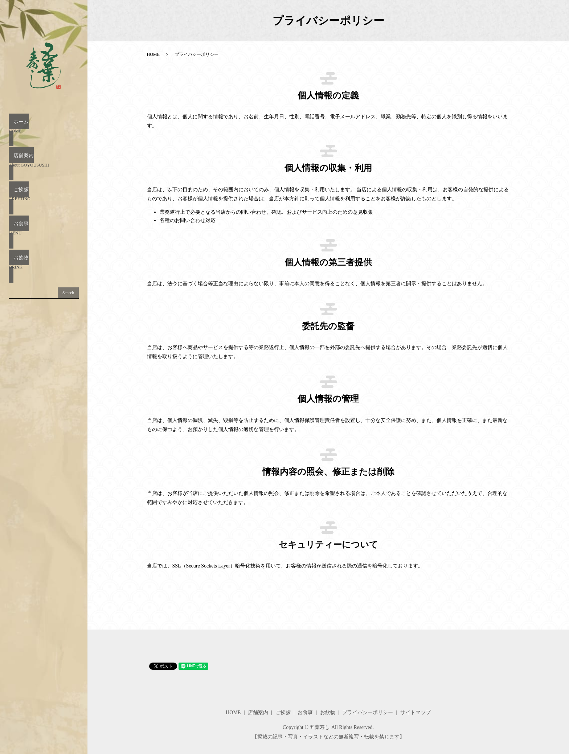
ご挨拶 (44, 179)
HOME (153, 54)
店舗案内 (44, 152)
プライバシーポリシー (367, 712)
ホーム (44, 126)
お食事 (44, 204)
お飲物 (44, 230)
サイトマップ (415, 712)
